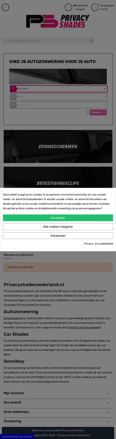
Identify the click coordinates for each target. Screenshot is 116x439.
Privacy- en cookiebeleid (98, 244)
